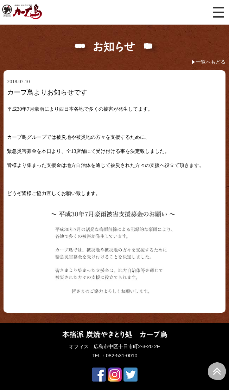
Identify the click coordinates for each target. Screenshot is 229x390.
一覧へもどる (210, 62)
